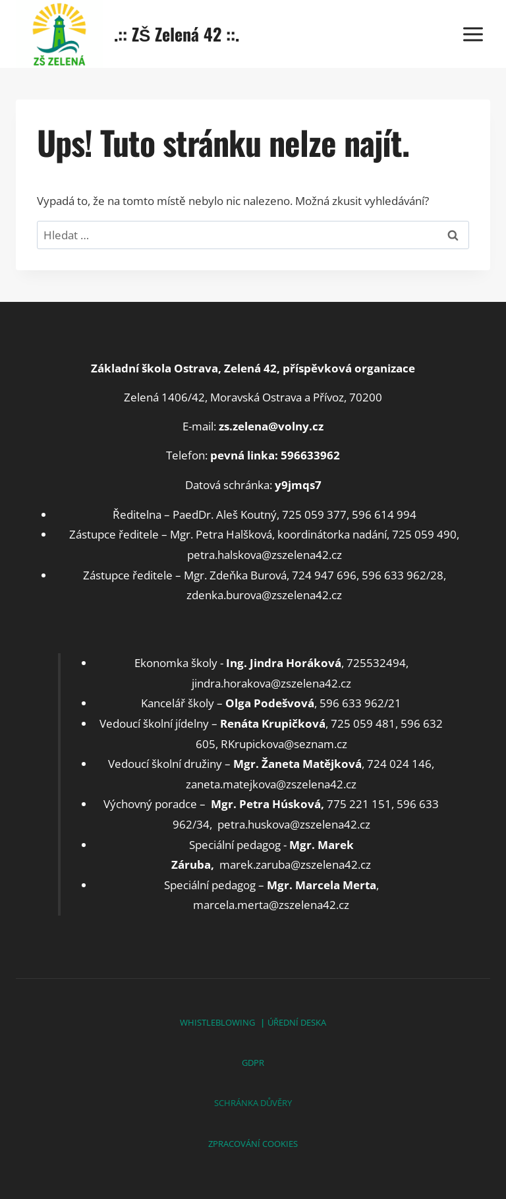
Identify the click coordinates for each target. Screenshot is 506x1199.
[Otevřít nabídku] (472, 33)
